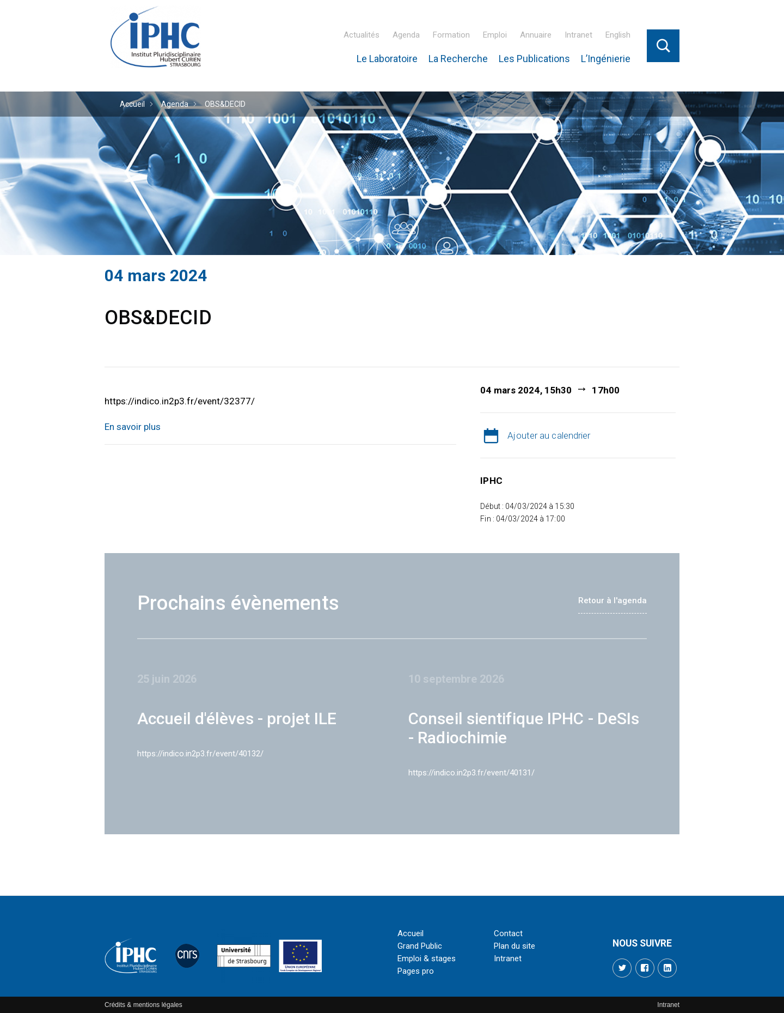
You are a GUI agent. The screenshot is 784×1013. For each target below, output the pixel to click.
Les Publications (534, 58)
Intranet (578, 35)
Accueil (132, 104)
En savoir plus (133, 426)
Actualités (361, 35)
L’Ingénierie (605, 58)
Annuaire (536, 35)
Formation (451, 35)
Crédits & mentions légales (143, 1005)
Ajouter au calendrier (548, 435)
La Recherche (458, 58)
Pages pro (415, 971)
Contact (508, 933)
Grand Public (419, 946)
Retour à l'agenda (612, 600)
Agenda (406, 35)
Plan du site (514, 946)
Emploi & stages (426, 958)
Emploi (495, 35)
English (617, 35)
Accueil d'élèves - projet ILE (236, 718)
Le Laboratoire (387, 58)
